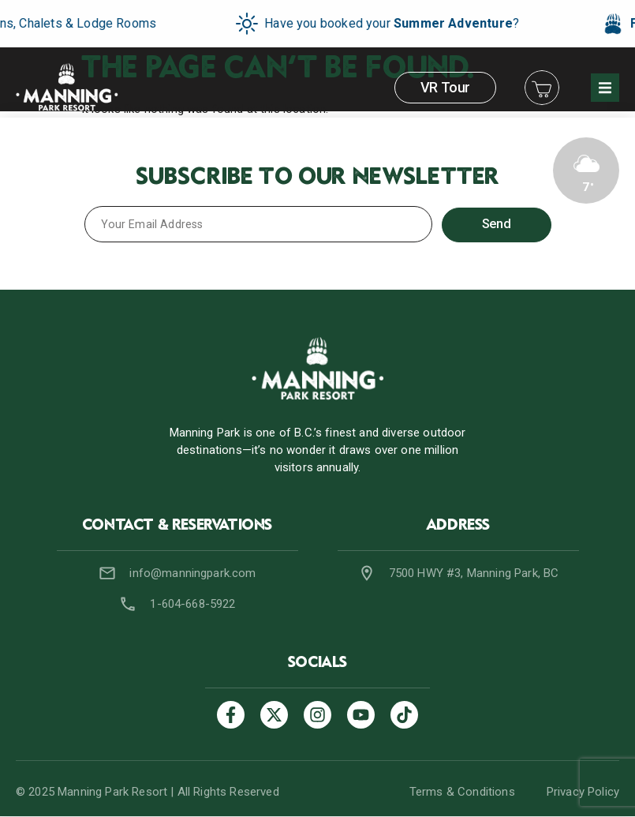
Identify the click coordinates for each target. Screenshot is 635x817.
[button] (605, 87)
